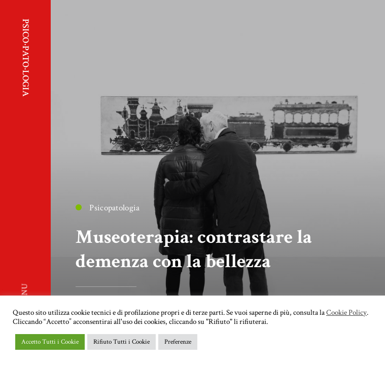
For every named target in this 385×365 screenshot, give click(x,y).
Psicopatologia (107, 207)
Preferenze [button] (177, 342)
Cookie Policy (346, 312)
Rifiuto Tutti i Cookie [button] (121, 342)
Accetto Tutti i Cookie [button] (50, 342)
